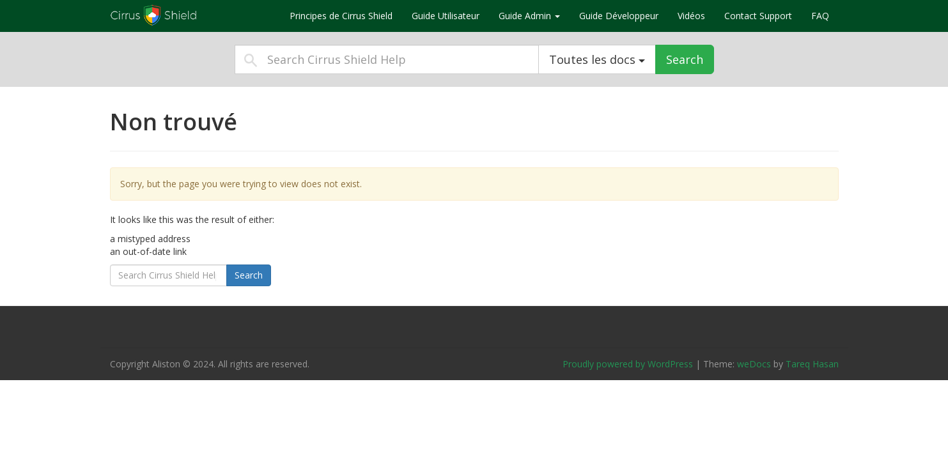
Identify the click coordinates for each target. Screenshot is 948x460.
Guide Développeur (618, 16)
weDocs (754, 364)
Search (684, 59)
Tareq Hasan (812, 364)
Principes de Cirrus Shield (341, 16)
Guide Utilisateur (445, 16)
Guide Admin (529, 16)
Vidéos (691, 16)
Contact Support (758, 16)
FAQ (820, 16)
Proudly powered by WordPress (628, 364)
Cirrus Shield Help (190, 15)
